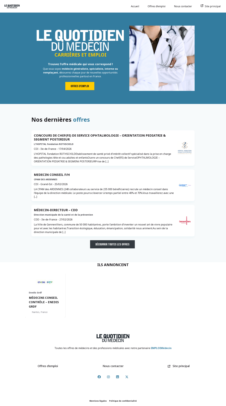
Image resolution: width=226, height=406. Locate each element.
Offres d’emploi (158, 6)
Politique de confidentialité (123, 401)
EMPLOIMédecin (161, 348)
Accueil (136, 6)
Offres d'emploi (80, 86)
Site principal (211, 6)
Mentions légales (98, 401)
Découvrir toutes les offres (112, 244)
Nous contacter (184, 6)
